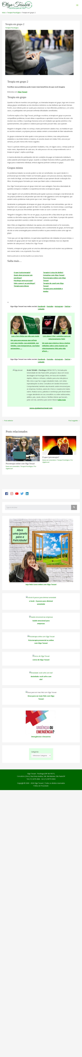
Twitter (67, 306)
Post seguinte (74, 421)
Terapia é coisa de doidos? (53, 272)
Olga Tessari (22, 92)
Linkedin (41, 309)
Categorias (35, 827)
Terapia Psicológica (11, 28)
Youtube (50, 306)
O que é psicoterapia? (22, 272)
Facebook (41, 306)
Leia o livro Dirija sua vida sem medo (25, 336)
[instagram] (12, 493)
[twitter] (22, 493)
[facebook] (7, 493)
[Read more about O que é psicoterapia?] (59, 445)
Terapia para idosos (21, 286)
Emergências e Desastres (41, 812)
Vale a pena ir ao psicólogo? (24, 283)
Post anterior (7, 421)
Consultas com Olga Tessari (53, 275)
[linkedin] (28, 493)
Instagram (59, 306)
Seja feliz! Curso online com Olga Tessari (41, 584)
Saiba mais (62, 400)
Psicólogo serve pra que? (23, 281)
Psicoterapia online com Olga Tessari (20, 464)
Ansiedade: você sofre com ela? (41, 721)
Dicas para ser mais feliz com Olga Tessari (41, 774)
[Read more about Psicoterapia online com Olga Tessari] (23, 448)
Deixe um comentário (12, 466)
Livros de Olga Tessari (41, 660)
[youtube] (17, 493)
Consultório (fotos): (23, 852)
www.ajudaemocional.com (41, 408)
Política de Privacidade (41, 861)
